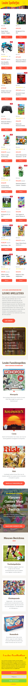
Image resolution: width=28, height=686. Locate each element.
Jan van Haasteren (13, 334)
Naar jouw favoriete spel (14, 526)
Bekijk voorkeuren (14, 680)
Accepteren (14, 672)
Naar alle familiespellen (14, 483)
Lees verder (9, 321)
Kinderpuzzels (14, 598)
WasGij (9, 340)
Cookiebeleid (13, 684)
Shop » (7, 37)
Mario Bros (11, 337)
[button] (26, 658)
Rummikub (11, 343)
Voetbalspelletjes (13, 348)
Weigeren (14, 676)
